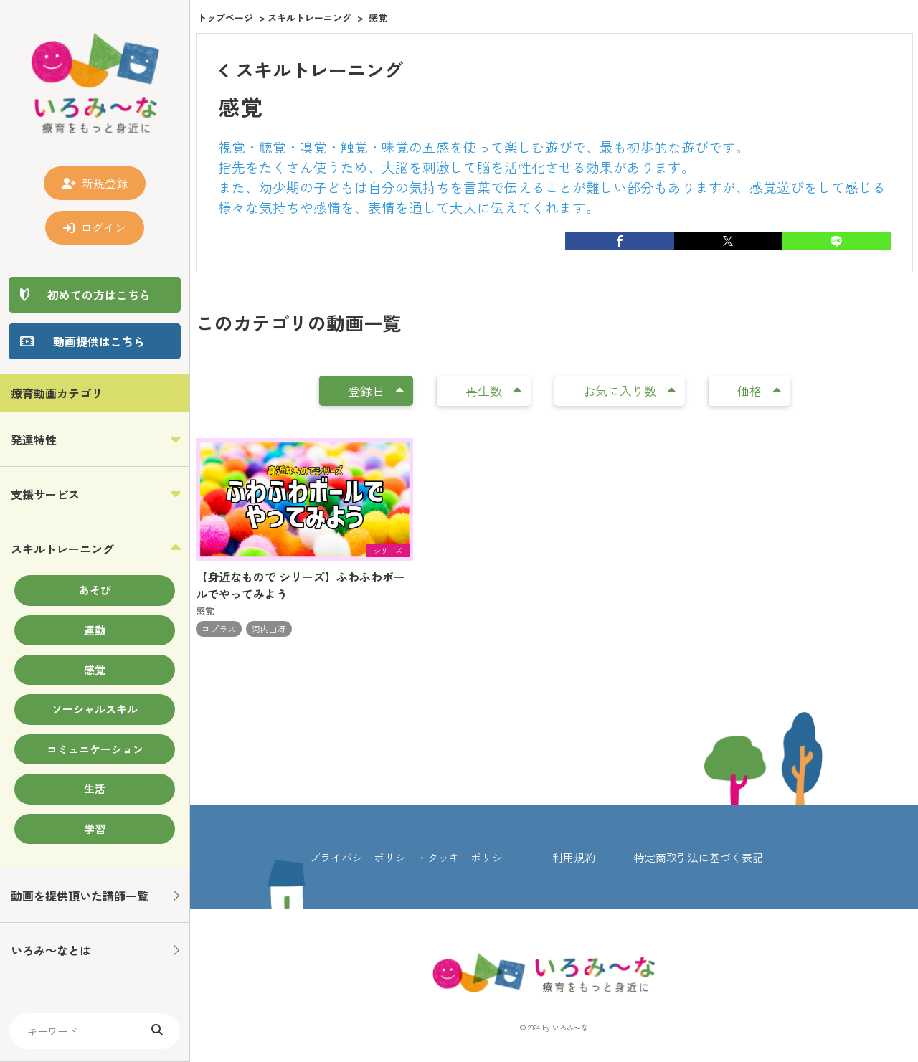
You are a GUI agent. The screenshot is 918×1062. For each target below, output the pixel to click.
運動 (94, 629)
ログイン (94, 227)
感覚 (94, 669)
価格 (759, 390)
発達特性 (34, 439)
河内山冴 (269, 628)
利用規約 (573, 857)
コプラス (219, 628)
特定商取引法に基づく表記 (698, 857)
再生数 (493, 390)
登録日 (376, 390)
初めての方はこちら (99, 294)
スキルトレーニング (62, 548)
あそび (95, 589)
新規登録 (95, 182)
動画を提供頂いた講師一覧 (79, 895)
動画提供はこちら (99, 341)
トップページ (225, 17)
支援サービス (45, 494)
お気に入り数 (629, 390)
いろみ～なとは (51, 950)
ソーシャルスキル (95, 708)
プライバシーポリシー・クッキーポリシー (411, 857)
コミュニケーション (95, 749)
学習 (94, 828)
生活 (94, 788)
